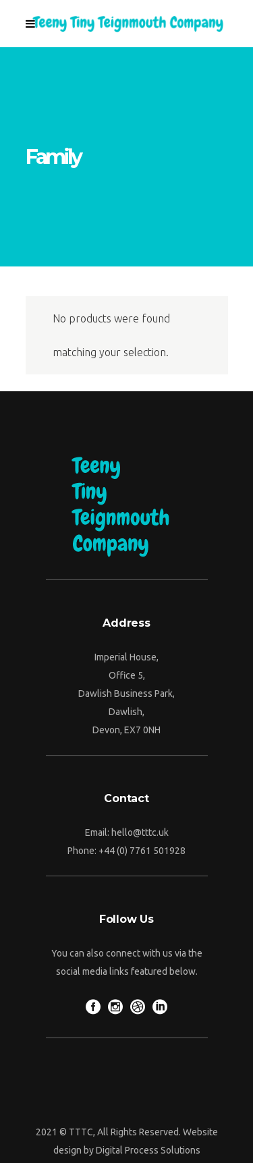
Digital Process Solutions (148, 1150)
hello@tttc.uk (140, 832)
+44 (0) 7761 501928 (142, 850)
